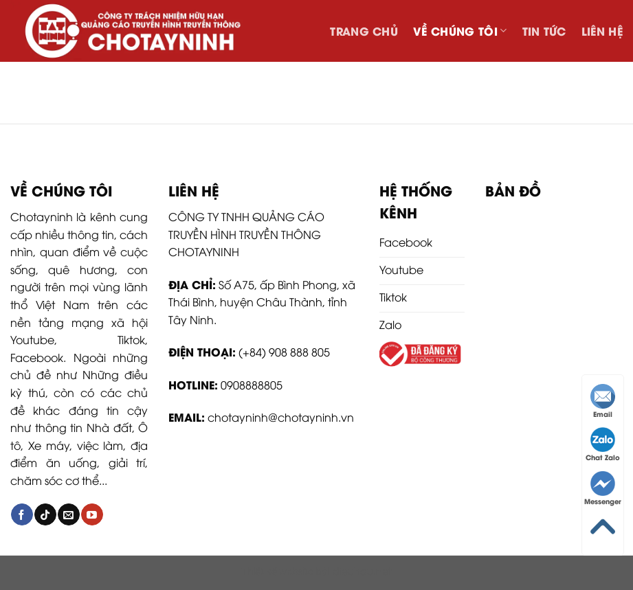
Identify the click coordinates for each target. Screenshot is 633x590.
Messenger (602, 488)
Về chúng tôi (460, 30)
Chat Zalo (603, 444)
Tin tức (544, 30)
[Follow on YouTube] (91, 514)
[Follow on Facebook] (21, 514)
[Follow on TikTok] (45, 514)
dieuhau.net (362, 570)
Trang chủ (364, 30)
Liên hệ (602, 30)
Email (602, 401)
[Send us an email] (68, 514)
